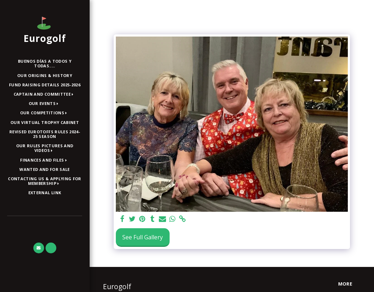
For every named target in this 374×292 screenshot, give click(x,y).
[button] (45, 94)
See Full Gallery (142, 237)
